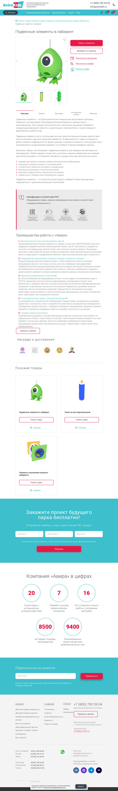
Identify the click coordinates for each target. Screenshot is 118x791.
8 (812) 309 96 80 (37, 751)
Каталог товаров (25, 21)
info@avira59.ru (98, 6)
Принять (81, 786)
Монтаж (93, 113)
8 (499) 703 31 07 (37, 754)
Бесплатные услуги (76, 113)
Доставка (59, 113)
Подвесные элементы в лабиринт (28, 24)
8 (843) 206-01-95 (37, 768)
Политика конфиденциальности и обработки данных (82, 753)
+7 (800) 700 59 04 (100, 2)
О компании (49, 709)
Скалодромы (20, 734)
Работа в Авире (51, 724)
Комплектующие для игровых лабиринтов (72, 21)
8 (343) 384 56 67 (37, 765)
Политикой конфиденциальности (54, 787)
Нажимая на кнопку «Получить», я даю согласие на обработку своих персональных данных (59, 542)
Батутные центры (22, 724)
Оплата (42, 113)
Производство (58, 12)
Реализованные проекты (37, 12)
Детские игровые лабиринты (44, 21)
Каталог (11, 12)
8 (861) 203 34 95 (37, 762)
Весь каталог (21, 738)
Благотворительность (53, 717)
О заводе (49, 704)
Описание (25, 113)
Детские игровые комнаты (26, 713)
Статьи (67, 704)
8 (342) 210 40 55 (37, 756)
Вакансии (48, 720)
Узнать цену (36, 419)
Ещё (79, 12)
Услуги (71, 12)
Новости (48, 713)
